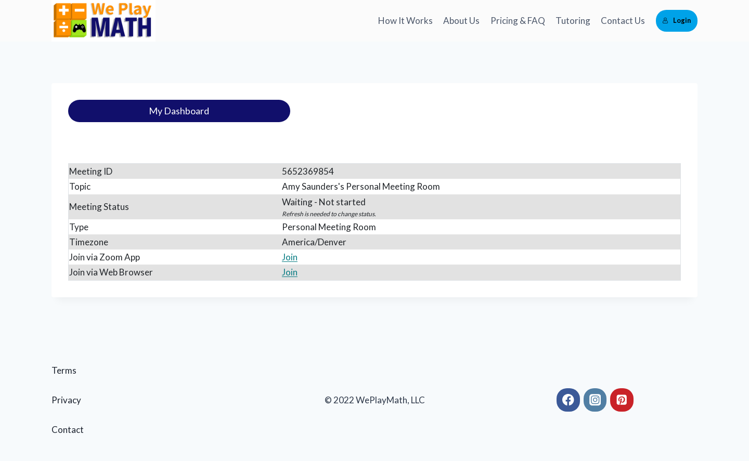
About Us (461, 20)
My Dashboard (179, 110)
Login (676, 20)
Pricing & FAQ (517, 20)
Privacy (66, 399)
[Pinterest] (622, 400)
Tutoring (573, 20)
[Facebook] (568, 400)
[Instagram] (595, 400)
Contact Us (623, 20)
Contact (67, 429)
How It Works (405, 20)
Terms (63, 370)
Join (290, 257)
